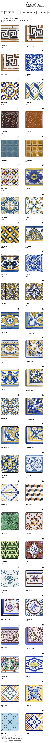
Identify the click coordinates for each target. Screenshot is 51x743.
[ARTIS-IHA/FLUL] (9, 737)
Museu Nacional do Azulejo (16, 738)
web (28, 738)
